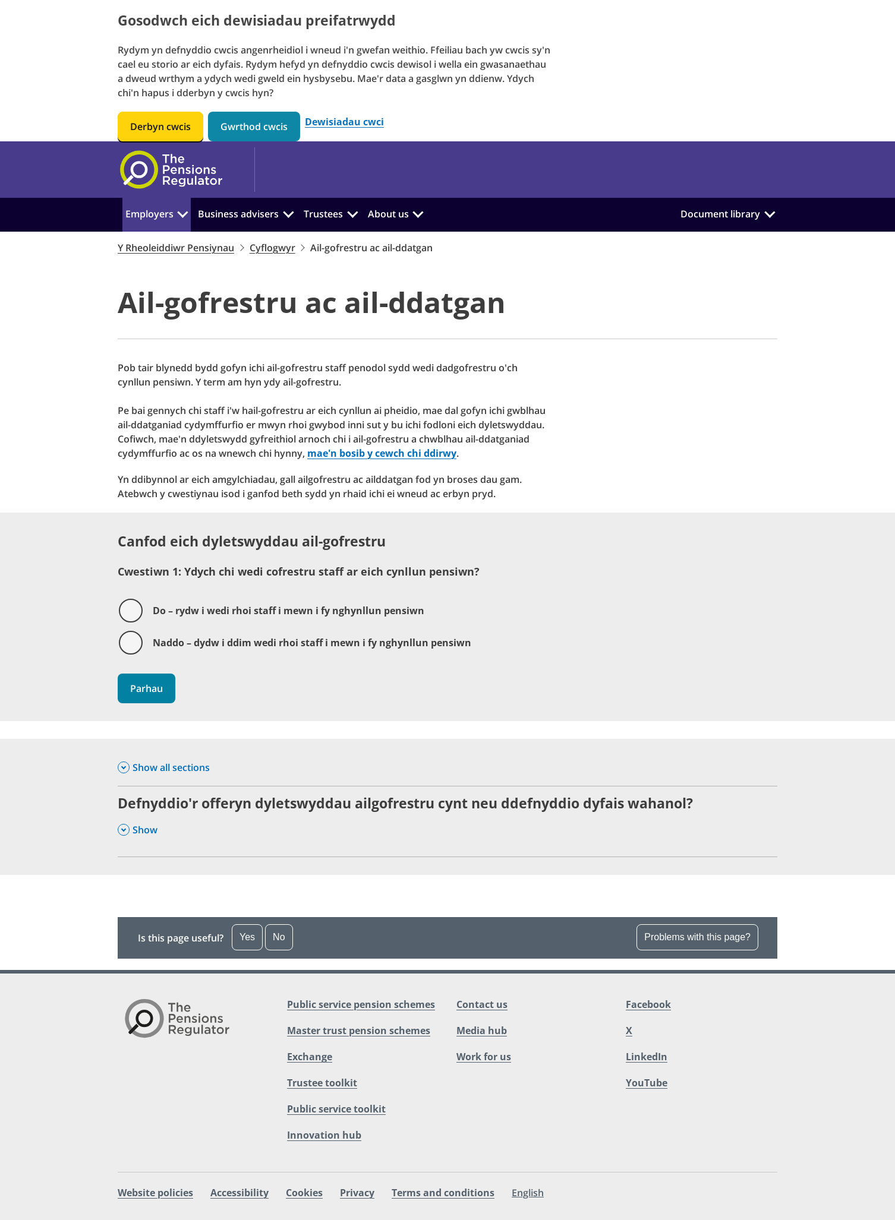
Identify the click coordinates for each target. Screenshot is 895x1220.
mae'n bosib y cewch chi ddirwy (381, 453)
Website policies (155, 1192)
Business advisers (238, 213)
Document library (720, 213)
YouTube (646, 1082)
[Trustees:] (352, 212)
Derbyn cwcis (160, 126)
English (528, 1192)
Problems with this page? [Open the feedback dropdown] (697, 937)
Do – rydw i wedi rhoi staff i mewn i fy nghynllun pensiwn (288, 610)
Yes (247, 937)
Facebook (648, 1004)
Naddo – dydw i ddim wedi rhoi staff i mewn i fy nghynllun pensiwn (312, 642)
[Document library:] (769, 212)
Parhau (146, 688)
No (279, 937)
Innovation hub (324, 1135)
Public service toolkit (336, 1108)
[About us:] (417, 212)
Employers (149, 213)
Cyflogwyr (272, 247)
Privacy (357, 1192)
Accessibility (239, 1192)
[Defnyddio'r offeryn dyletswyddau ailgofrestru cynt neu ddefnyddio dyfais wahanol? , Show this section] (447, 821)
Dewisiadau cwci (344, 122)
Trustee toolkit (322, 1082)
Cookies (304, 1192)
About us (388, 213)
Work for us (483, 1056)
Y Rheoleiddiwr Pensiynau (176, 247)
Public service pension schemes (361, 1004)
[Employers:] (183, 212)
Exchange (309, 1056)
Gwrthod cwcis (254, 126)
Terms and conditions (443, 1192)
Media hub (481, 1030)
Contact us (482, 1004)
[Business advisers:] (288, 212)
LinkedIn (646, 1056)
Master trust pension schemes (358, 1030)
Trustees (323, 213)
